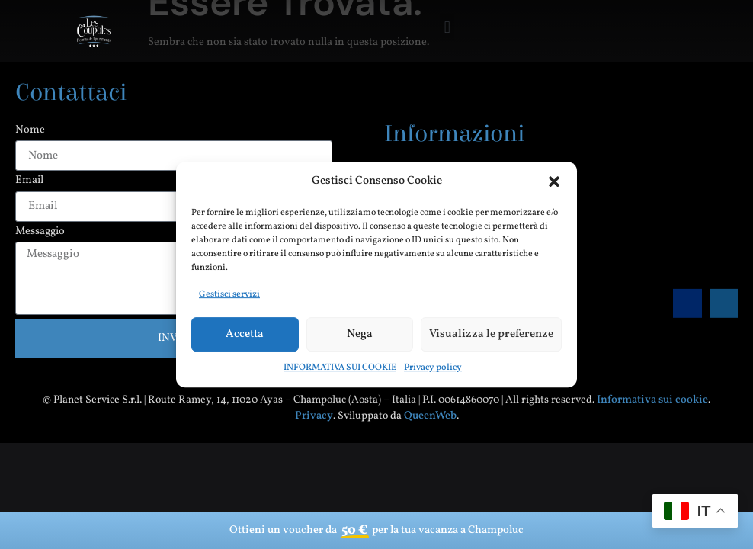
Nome (30, 130)
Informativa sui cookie (652, 399)
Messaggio (40, 232)
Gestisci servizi (229, 294)
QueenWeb (430, 415)
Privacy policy (433, 367)
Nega (360, 334)
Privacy (314, 415)
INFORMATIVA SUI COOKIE (340, 367)
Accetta (245, 334)
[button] (554, 181)
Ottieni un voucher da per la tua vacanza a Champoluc (376, 531)
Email (29, 181)
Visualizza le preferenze (491, 334)
